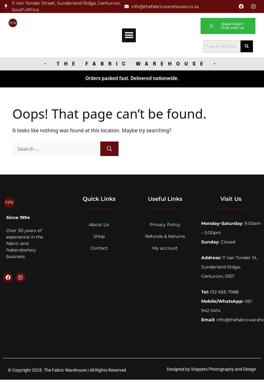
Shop (99, 236)
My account (165, 248)
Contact (99, 248)
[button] (129, 35)
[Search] (109, 148)
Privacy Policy (165, 224)
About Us (99, 224)
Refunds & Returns (165, 236)
